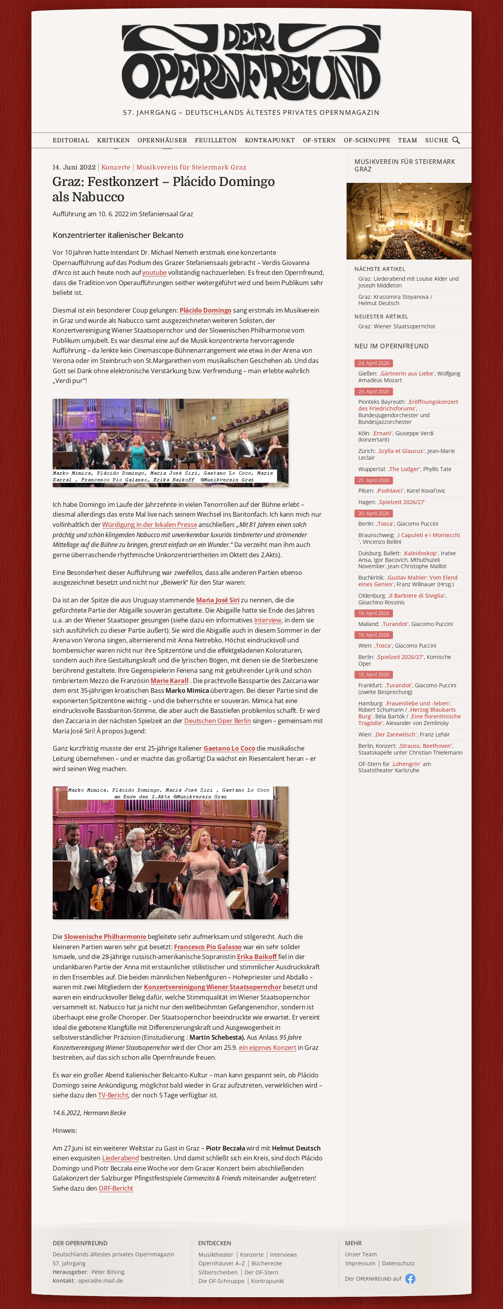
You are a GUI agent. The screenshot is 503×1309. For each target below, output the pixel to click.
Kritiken (113, 140)
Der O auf (373, 1278)
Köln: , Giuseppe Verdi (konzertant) (395, 437)
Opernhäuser (162, 140)
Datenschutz (398, 1263)
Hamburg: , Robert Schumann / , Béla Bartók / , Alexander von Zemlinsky (409, 713)
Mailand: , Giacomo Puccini (405, 624)
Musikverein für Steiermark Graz (191, 167)
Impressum (360, 1263)
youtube (154, 272)
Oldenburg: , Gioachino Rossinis (402, 599)
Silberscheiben (218, 1272)
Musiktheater (215, 1255)
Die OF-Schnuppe (221, 1281)
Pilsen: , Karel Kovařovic (402, 491)
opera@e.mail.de (100, 1280)
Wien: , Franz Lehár (404, 734)
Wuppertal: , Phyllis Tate (405, 469)
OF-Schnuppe (367, 140)
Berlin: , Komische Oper (404, 660)
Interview (268, 620)
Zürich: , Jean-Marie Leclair (406, 454)
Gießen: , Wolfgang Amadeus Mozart (409, 377)
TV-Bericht (113, 1095)
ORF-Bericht (116, 1188)
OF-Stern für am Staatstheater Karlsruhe (394, 767)
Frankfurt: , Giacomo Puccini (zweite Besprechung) (407, 689)
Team (407, 140)
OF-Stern (319, 140)
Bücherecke (267, 1263)
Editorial (71, 140)
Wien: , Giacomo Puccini (397, 646)
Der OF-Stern (261, 1272)
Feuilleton (216, 140)
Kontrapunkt (270, 140)
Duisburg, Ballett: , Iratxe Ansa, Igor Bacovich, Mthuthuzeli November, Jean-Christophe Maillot (407, 560)
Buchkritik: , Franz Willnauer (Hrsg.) (408, 581)
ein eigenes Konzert (267, 1047)
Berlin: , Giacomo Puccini (398, 524)
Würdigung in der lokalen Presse (149, 524)
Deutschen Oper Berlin (217, 720)
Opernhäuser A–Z (221, 1263)
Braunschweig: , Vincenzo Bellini (409, 538)
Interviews (283, 1255)
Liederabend (120, 1158)
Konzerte (116, 167)
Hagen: (392, 502)
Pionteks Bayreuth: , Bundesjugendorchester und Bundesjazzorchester (408, 412)
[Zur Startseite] (251, 62)
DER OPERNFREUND (80, 1243)
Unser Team (361, 1254)
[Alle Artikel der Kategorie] (409, 221)
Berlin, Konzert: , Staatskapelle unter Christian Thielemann (410, 749)
